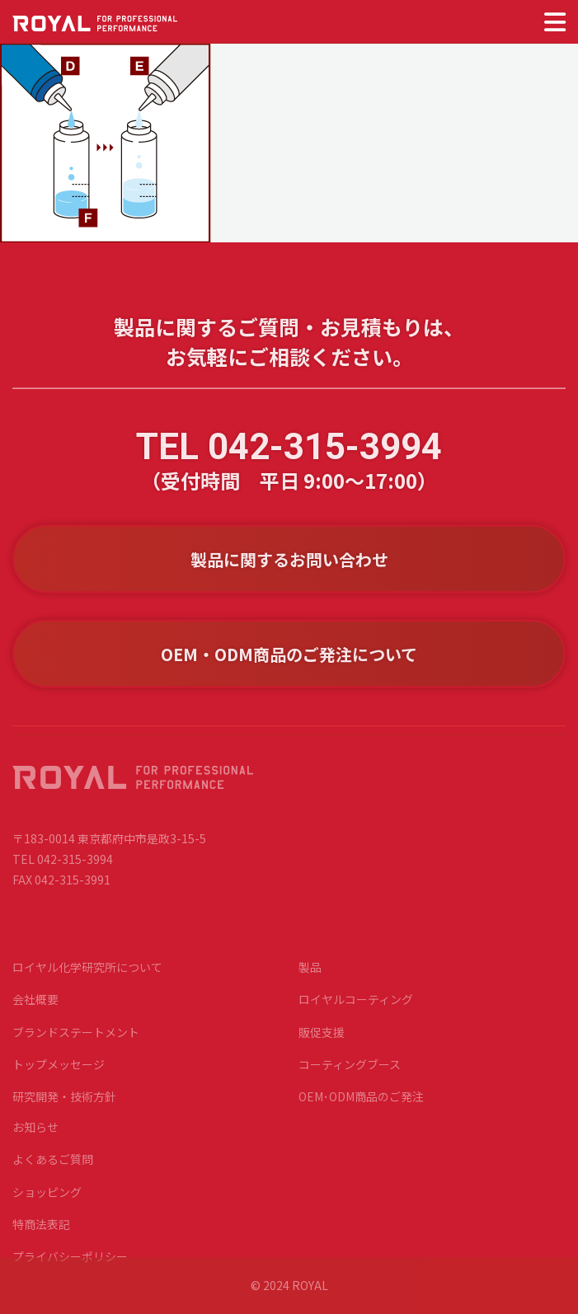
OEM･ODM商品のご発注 (361, 1104)
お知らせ (35, 1135)
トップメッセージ (58, 1071)
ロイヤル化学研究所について (87, 975)
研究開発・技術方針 (64, 1104)
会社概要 (35, 1007)
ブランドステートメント (75, 1039)
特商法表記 (41, 1231)
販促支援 (321, 1039)
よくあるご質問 (52, 1167)
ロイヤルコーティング (355, 1007)
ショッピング (47, 1199)
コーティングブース (349, 1071)
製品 (310, 975)
